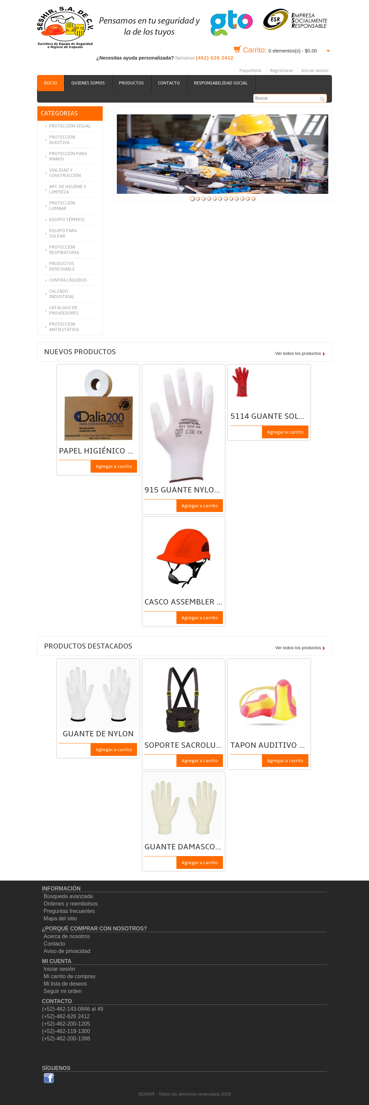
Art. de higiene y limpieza (67, 189)
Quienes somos (88, 83)
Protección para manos (68, 156)
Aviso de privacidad (67, 951)
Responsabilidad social (221, 83)
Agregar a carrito (114, 466)
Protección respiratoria (64, 250)
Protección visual (70, 126)
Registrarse (281, 70)
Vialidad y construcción (65, 173)
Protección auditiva (62, 140)
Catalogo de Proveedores (63, 310)
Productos (131, 83)
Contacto (169, 83)
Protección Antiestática (64, 327)
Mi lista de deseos (65, 984)
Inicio (50, 83)
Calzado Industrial (61, 294)
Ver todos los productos (298, 353)
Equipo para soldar (63, 233)
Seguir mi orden (63, 991)
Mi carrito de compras (70, 976)
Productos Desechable (62, 266)
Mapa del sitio (60, 918)
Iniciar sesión (315, 70)
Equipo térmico (67, 219)
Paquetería (250, 70)
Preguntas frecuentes (69, 911)
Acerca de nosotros (67, 936)
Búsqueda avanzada (68, 896)
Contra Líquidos (68, 280)
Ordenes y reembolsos (71, 904)
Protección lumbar (62, 205)
